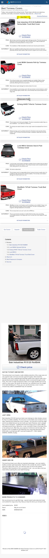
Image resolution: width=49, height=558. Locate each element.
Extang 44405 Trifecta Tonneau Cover (20, 249)
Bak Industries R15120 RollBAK (18, 245)
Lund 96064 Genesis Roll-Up (17, 247)
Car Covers (7, 229)
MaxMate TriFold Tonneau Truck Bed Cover (21, 254)
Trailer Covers (41, 229)
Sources (8, 262)
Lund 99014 (12, 252)
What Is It (9, 257)
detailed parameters (33, 54)
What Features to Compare (14, 259)
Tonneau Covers (28, 229)
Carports (16, 229)
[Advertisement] (24, 281)
